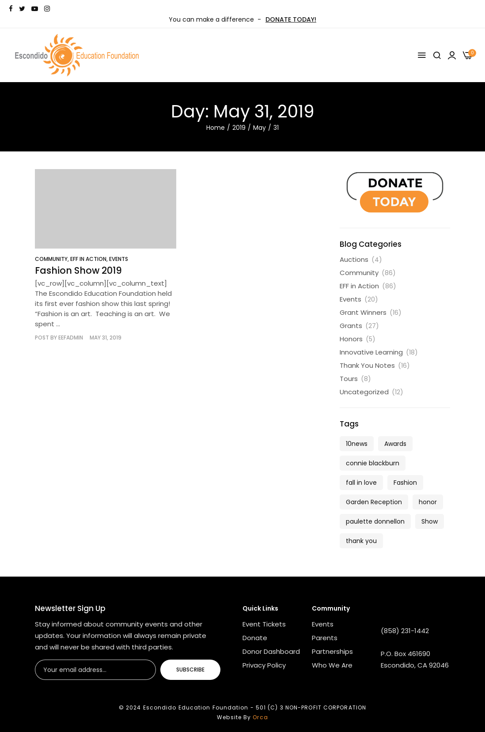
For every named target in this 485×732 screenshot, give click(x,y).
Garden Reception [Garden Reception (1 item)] (374, 502)
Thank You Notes (367, 365)
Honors (351, 338)
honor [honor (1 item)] (428, 502)
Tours (349, 378)
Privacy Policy (264, 665)
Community (51, 259)
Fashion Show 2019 (78, 270)
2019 (239, 127)
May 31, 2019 (105, 337)
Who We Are (332, 665)
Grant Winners (363, 312)
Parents (324, 637)
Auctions (354, 259)
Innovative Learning (371, 352)
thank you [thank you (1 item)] (361, 540)
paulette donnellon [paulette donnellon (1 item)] (375, 521)
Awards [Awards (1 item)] (395, 443)
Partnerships (332, 651)
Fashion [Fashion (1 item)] (405, 482)
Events (118, 259)
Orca (260, 717)
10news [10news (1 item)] (357, 443)
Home (215, 127)
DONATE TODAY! (290, 19)
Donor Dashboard (271, 651)
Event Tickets (264, 624)
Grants (351, 325)
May (259, 127)
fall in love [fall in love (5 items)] (361, 482)
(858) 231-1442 (405, 630)
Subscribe (190, 669)
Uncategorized (364, 391)
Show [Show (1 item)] (429, 521)
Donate (254, 637)
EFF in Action (88, 259)
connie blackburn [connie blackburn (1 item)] (372, 463)
